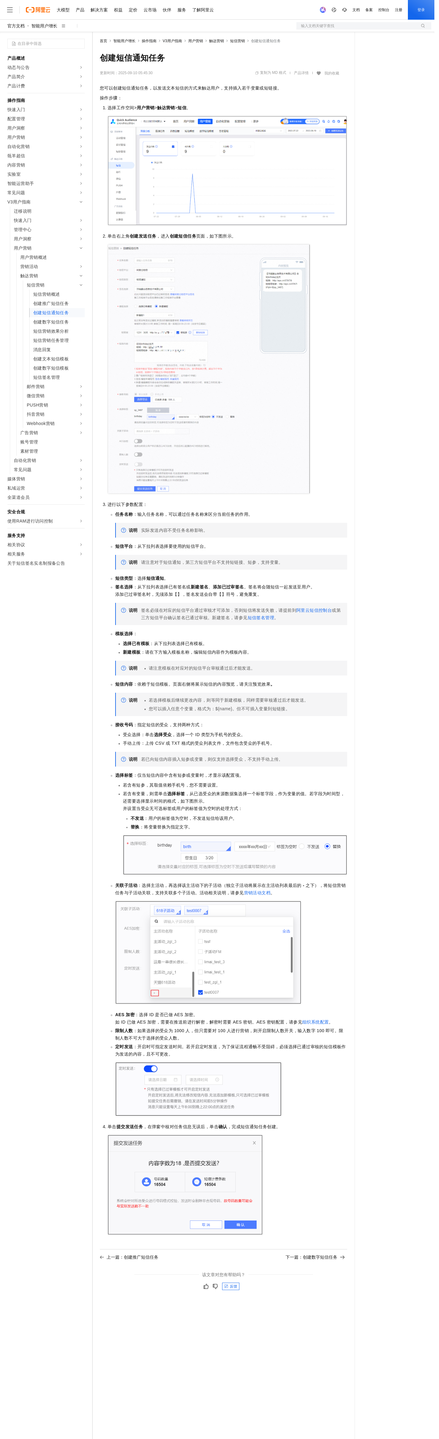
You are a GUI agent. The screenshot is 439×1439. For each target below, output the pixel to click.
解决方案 (99, 9)
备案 (369, 10)
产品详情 (301, 73)
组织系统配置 (315, 1022)
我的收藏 (331, 73)
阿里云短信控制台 (314, 610)
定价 (133, 9)
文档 (356, 10)
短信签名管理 (261, 617)
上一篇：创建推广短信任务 (129, 1257)
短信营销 (237, 41)
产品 (80, 9)
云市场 (150, 9)
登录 (421, 10)
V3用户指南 (172, 41)
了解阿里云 (203, 9)
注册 (398, 10)
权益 (118, 9)
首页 (103, 41)
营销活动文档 (257, 892)
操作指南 (149, 41)
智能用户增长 (44, 25)
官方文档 (16, 25)
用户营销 (195, 41)
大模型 (63, 9)
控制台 (383, 10)
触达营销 (216, 41)
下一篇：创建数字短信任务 (315, 1257)
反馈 (230, 1286)
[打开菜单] (10, 10)
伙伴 (167, 9)
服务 (181, 9)
